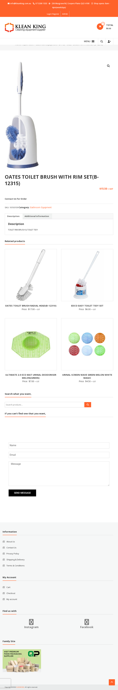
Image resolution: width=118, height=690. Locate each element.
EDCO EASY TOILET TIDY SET (87, 305)
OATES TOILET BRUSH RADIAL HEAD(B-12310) (30, 305)
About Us (10, 541)
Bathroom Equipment (41, 207)
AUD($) (65, 14)
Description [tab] (13, 216)
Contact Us (11, 547)
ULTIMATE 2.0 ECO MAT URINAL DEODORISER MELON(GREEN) (30, 376)
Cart (8, 587)
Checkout (10, 593)
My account (11, 599)
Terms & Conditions (15, 565)
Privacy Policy (12, 553)
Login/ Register (53, 14)
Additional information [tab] (37, 216)
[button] (87, 41)
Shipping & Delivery (15, 559)
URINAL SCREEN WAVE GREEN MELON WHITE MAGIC (87, 376)
